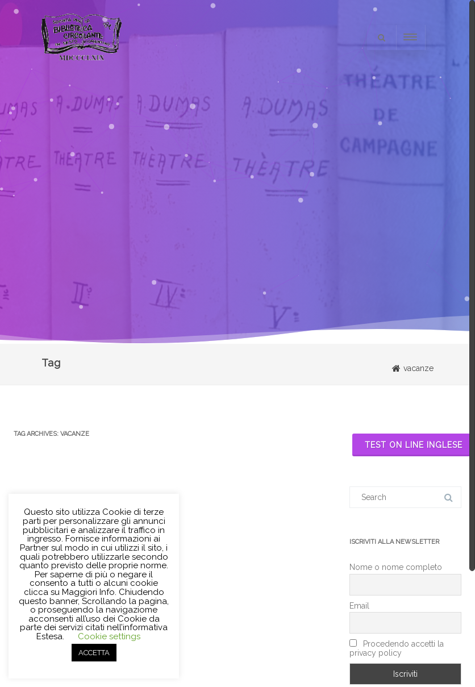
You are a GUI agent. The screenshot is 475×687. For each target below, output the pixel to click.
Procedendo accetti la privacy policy (396, 648)
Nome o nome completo (395, 567)
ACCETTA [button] (94, 652)
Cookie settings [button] (109, 636)
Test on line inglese (414, 444)
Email (359, 605)
